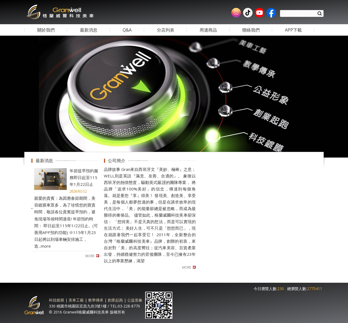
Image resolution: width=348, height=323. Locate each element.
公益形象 (134, 300)
